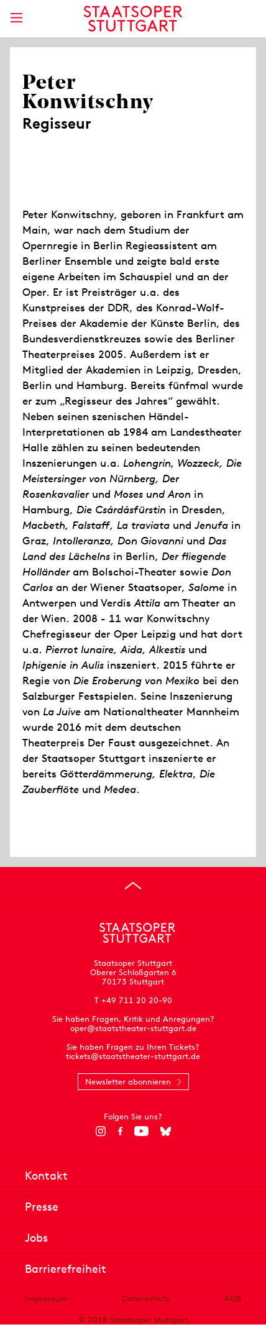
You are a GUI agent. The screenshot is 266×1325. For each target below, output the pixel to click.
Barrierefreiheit (65, 1269)
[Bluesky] (165, 1131)
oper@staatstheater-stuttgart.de (133, 1028)
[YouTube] (141, 1131)
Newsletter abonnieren (128, 1081)
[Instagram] (101, 1131)
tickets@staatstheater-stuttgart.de (133, 1056)
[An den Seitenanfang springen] (133, 885)
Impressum (46, 1298)
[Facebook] (120, 1131)
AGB (232, 1298)
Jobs (36, 1238)
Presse (41, 1206)
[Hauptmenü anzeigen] (16, 17)
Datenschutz (146, 1298)
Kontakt (46, 1175)
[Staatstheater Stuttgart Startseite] (133, 19)
